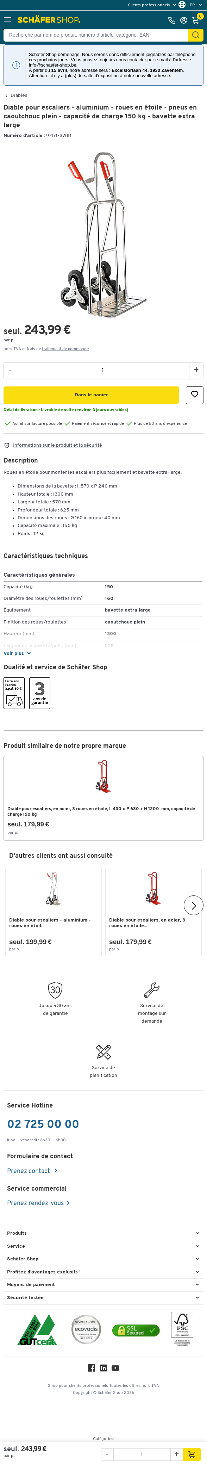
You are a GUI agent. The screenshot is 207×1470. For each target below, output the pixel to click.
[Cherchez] (195, 35)
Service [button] (16, 1246)
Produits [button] (17, 1233)
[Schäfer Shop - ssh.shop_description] (50, 20)
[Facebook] (91, 1370)
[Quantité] (102, 370)
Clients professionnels (149, 5)
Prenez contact (29, 1171)
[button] (8, 20)
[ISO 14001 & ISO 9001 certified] (37, 1331)
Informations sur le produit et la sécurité (57, 445)
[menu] (153, 5)
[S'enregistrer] (186, 20)
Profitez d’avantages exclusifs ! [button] (44, 1272)
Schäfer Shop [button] (22, 1259)
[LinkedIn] (103, 1370)
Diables (19, 95)
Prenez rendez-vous (35, 1203)
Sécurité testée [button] (25, 1298)
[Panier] (197, 20)
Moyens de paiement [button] (31, 1285)
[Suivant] (193, 905)
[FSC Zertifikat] (182, 1331)
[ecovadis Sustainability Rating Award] (86, 1331)
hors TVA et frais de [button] (46, 349)
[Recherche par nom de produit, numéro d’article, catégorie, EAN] (98, 35)
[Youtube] (115, 1370)
